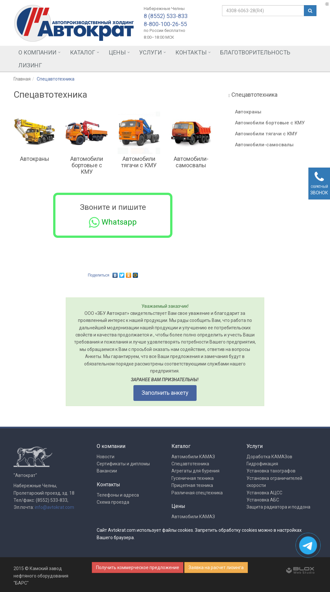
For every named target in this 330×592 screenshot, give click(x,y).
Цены (117, 52)
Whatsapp (113, 222)
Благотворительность (255, 52)
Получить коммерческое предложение (137, 567)
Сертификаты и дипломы (123, 463)
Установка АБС (263, 499)
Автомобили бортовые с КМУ (86, 165)
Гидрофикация (262, 463)
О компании (37, 52)
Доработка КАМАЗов (269, 456)
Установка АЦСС (264, 492)
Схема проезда (113, 502)
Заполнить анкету (165, 392)
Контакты (191, 52)
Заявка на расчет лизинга (216, 567)
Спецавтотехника (190, 463)
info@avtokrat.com (54, 507)
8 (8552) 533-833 (166, 16)
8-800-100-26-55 (165, 24)
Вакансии (107, 470)
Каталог (82, 52)
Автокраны (34, 158)
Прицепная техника (192, 485)
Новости (105, 456)
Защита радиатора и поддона (278, 507)
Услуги (150, 52)
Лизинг (30, 65)
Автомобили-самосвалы (191, 162)
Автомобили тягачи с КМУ (139, 162)
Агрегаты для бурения (195, 470)
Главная (22, 79)
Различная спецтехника (197, 492)
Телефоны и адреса (118, 495)
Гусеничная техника (192, 478)
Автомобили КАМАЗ (193, 456)
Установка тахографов (271, 470)
